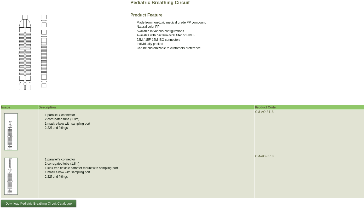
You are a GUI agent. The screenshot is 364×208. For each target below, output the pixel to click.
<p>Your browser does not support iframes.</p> (32, 52)
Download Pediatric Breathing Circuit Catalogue (38, 203)
